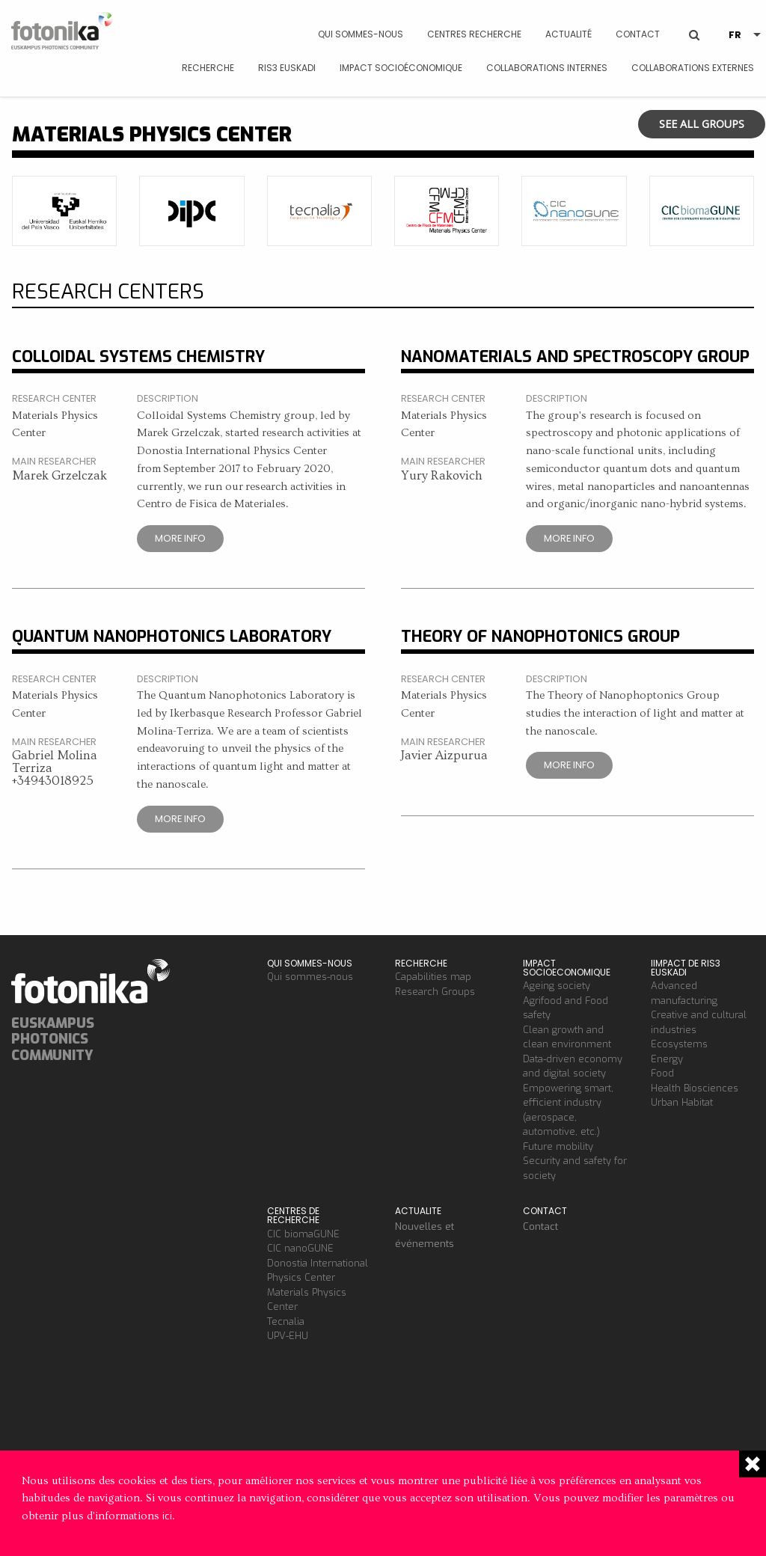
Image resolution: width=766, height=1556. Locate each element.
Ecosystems (679, 1044)
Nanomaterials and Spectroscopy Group (575, 356)
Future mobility (558, 1146)
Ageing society (556, 985)
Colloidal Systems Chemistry (138, 356)
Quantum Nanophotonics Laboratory (171, 636)
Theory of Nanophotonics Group (540, 636)
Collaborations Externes (692, 67)
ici (167, 1516)
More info (180, 538)
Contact (638, 34)
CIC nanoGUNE (300, 1248)
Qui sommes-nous (360, 34)
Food (662, 1073)
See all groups (701, 124)
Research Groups (435, 991)
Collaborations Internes (546, 67)
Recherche (208, 67)
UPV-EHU (287, 1335)
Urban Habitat (682, 1102)
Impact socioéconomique (401, 67)
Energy (667, 1059)
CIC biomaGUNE (303, 1234)
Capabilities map (433, 976)
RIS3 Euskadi (287, 67)
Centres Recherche (474, 34)
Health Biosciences (694, 1088)
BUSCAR (694, 23)
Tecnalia (285, 1321)
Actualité (568, 34)
